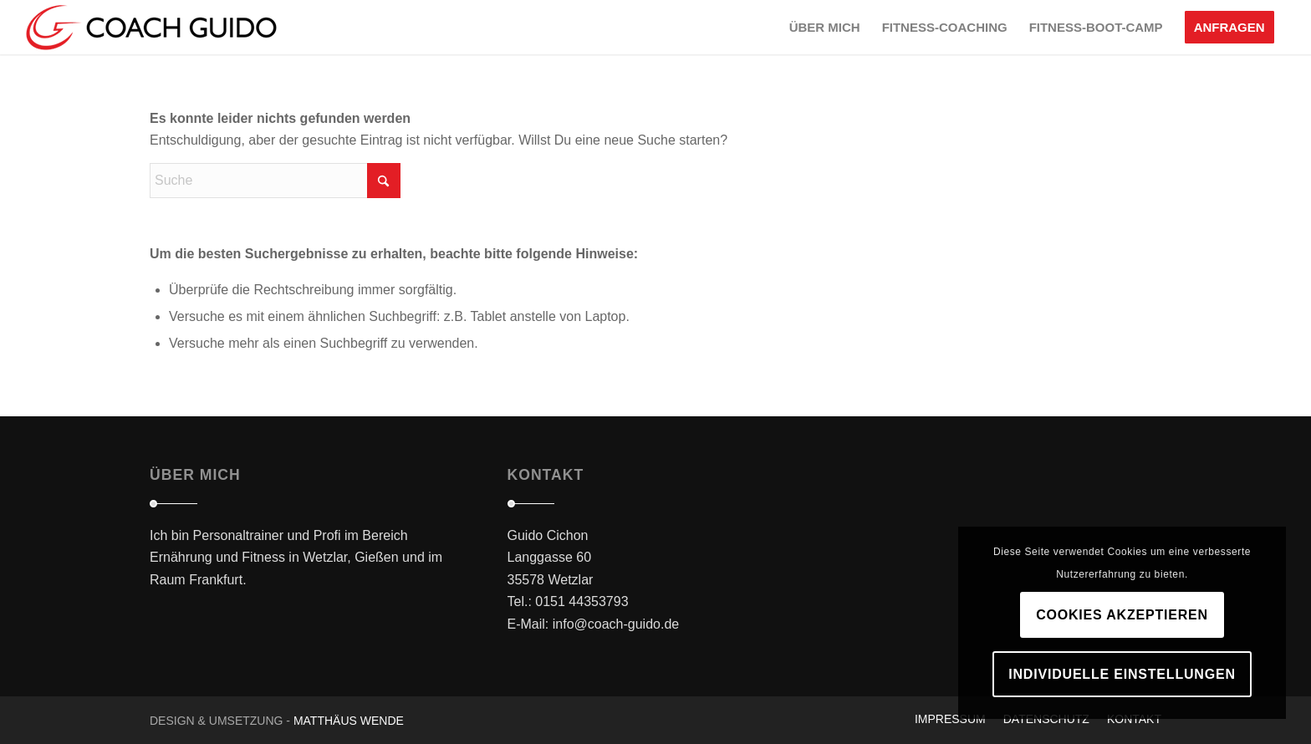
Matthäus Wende (348, 720)
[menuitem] (824, 27)
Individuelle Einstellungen (1121, 674)
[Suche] (275, 180)
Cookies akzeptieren (1122, 615)
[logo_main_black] (151, 27)
